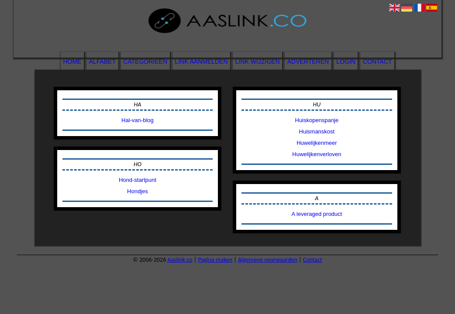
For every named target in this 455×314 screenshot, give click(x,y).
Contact (377, 61)
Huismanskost (317, 131)
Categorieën (145, 61)
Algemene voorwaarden (267, 259)
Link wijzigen (257, 61)
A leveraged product (317, 214)
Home (72, 61)
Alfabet (102, 61)
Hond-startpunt (137, 180)
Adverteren (308, 61)
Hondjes (137, 191)
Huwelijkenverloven (316, 154)
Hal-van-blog (137, 120)
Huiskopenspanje (317, 120)
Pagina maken (215, 259)
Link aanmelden (201, 61)
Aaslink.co (179, 259)
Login (345, 61)
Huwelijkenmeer (316, 143)
